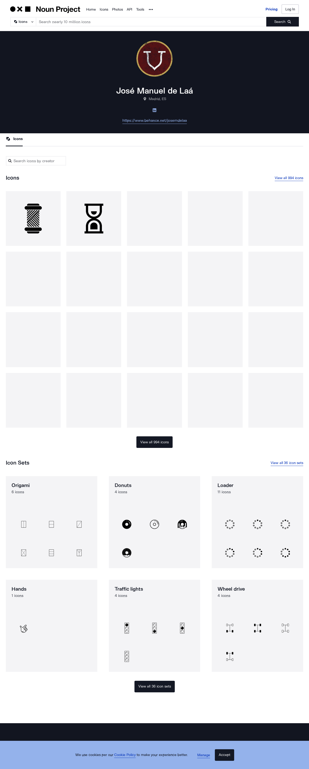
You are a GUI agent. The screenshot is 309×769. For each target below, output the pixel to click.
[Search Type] (23, 22)
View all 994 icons (289, 178)
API (129, 9)
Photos (117, 9)
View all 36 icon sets (287, 464)
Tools (140, 9)
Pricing (272, 9)
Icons (104, 9)
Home (91, 9)
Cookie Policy (128, 760)
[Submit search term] (282, 22)
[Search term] (151, 22)
